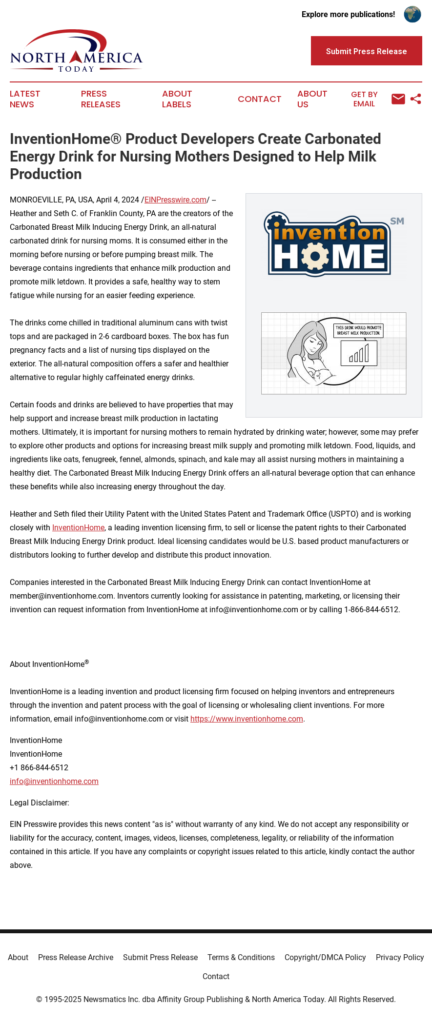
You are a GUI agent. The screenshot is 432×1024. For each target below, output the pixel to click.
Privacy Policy (400, 957)
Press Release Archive (75, 957)
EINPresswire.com (175, 199)
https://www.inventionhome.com (246, 718)
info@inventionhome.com (54, 781)
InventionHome (78, 527)
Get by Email (378, 99)
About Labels (177, 99)
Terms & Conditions (241, 957)
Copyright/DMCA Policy (325, 957)
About (18, 957)
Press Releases (101, 99)
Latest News (25, 99)
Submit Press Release (160, 957)
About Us (312, 99)
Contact (260, 99)
